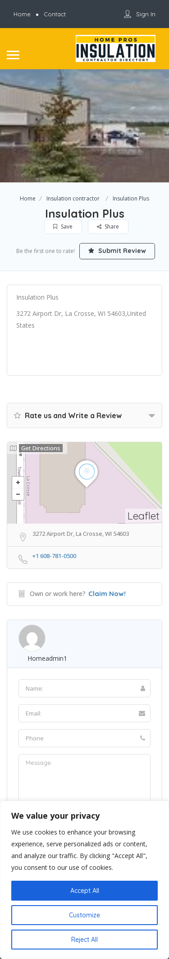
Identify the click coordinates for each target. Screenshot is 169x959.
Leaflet (144, 515)
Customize (84, 915)
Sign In (145, 14)
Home (28, 198)
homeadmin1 (47, 658)
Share (108, 226)
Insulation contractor (73, 198)
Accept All (84, 891)
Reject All (84, 939)
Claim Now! (107, 593)
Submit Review (117, 251)
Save (63, 226)
